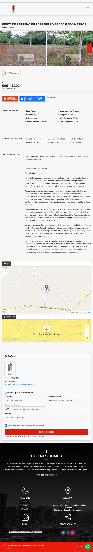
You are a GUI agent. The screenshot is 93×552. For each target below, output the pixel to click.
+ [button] (5, 269)
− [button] (5, 273)
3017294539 (11, 381)
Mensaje (8, 413)
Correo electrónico (54, 396)
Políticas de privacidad (46, 475)
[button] (36, 63)
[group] (23, 48)
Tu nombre (9, 396)
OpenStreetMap (85, 312)
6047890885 (25, 509)
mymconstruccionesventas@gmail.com (21, 384)
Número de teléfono (12, 405)
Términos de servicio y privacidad (34, 436)
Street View (11, 73)
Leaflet (72, 312)
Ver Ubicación (39, 334)
